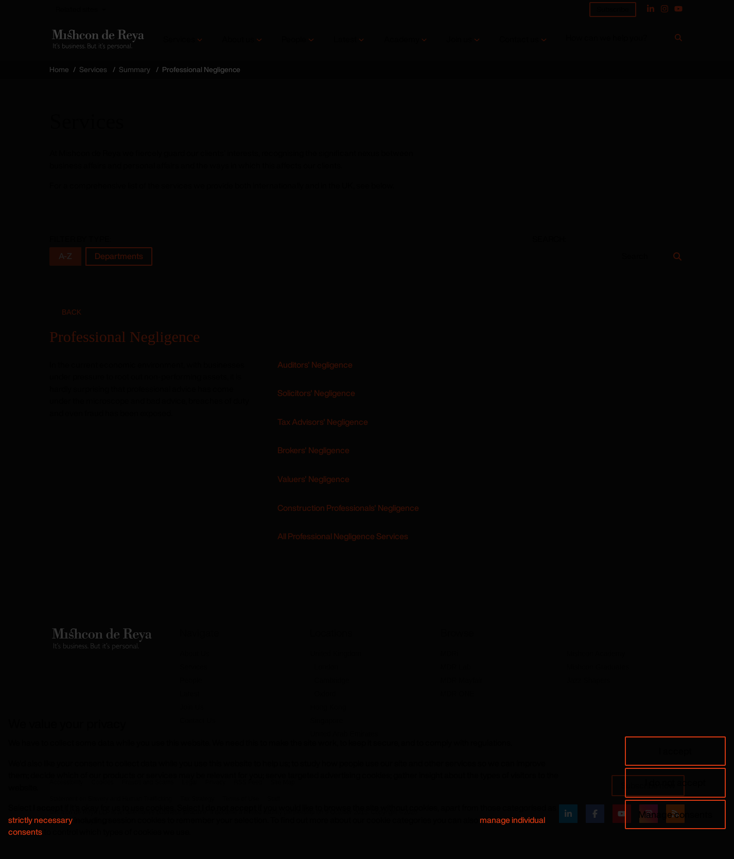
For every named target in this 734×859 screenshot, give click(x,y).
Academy (402, 39)
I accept (675, 751)
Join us (459, 39)
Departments (119, 256)
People (294, 39)
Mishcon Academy (596, 653)
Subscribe (613, 9)
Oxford (325, 694)
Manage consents (675, 814)
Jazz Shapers (588, 680)
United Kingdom (335, 653)
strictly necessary (40, 820)
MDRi (450, 653)
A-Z (65, 256)
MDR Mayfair (462, 680)
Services (179, 39)
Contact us (519, 39)
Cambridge (331, 680)
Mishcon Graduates (598, 667)
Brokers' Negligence (313, 450)
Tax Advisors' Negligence (322, 422)
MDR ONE (458, 694)
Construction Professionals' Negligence (348, 508)
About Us (194, 653)
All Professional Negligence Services (342, 536)
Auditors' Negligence (315, 364)
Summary (134, 69)
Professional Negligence (124, 336)
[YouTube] (678, 9)
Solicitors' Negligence (316, 393)
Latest (345, 39)
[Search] (678, 39)
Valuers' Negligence (313, 479)
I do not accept (675, 782)
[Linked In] (650, 9)
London (326, 667)
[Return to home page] (97, 39)
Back (71, 312)
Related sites (77, 9)
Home (59, 69)
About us (238, 39)
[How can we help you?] (618, 39)
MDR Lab (456, 667)
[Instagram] (664, 9)
